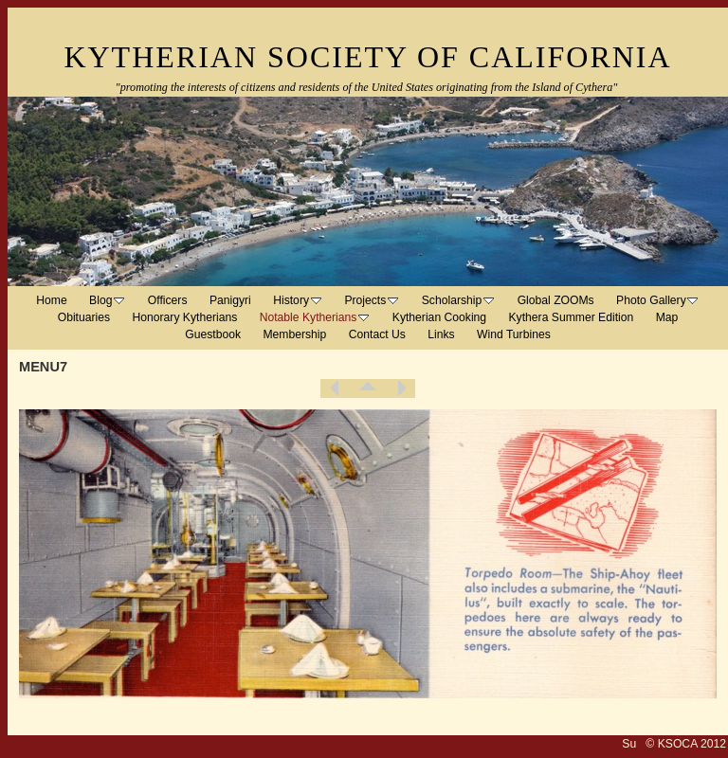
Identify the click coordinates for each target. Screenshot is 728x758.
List (368, 388)
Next (401, 388)
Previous (334, 388)
